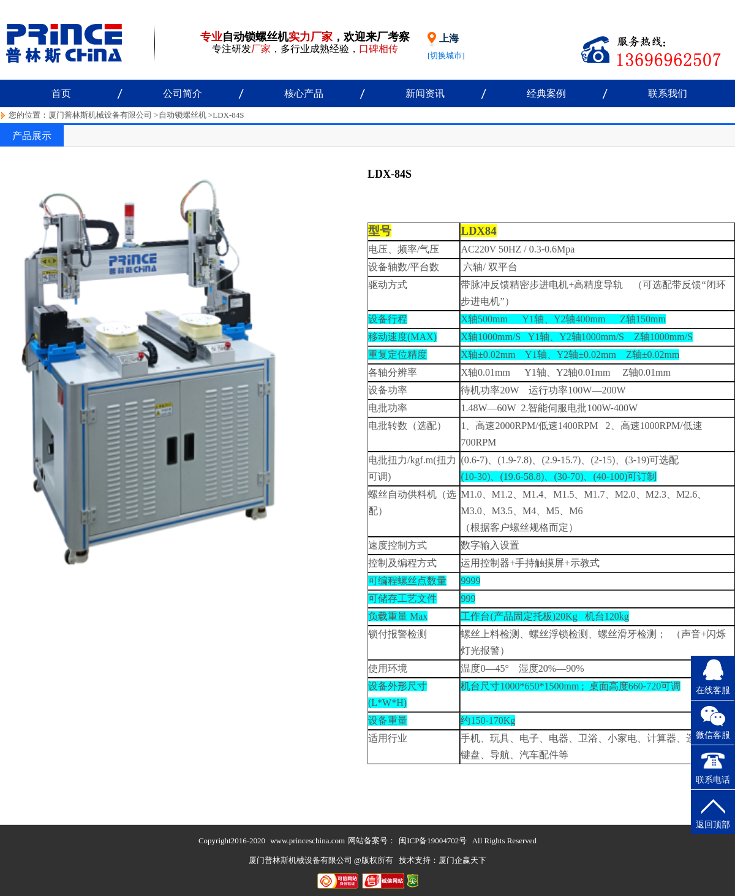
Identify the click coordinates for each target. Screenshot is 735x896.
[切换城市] (446, 55)
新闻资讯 (425, 93)
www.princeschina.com (307, 840)
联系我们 (667, 93)
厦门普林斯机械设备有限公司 (100, 115)
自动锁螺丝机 (182, 115)
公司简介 (182, 93)
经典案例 (546, 93)
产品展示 (31, 136)
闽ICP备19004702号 (433, 840)
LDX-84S (228, 115)
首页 (61, 93)
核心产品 (303, 93)
